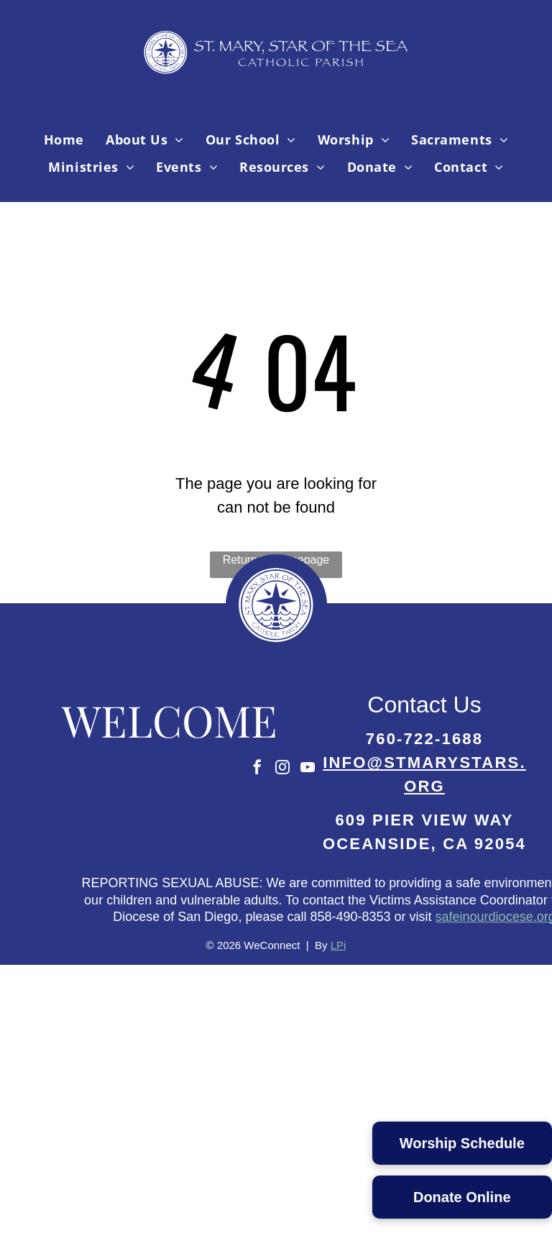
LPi (338, 945)
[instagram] (282, 769)
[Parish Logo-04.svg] (276, 82)
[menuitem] (64, 139)
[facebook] (257, 769)
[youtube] (307, 769)
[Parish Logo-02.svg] (276, 651)
